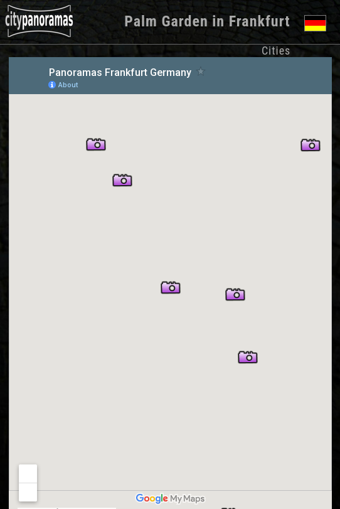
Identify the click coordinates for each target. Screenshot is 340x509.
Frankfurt (259, 21)
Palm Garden (166, 21)
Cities (276, 50)
